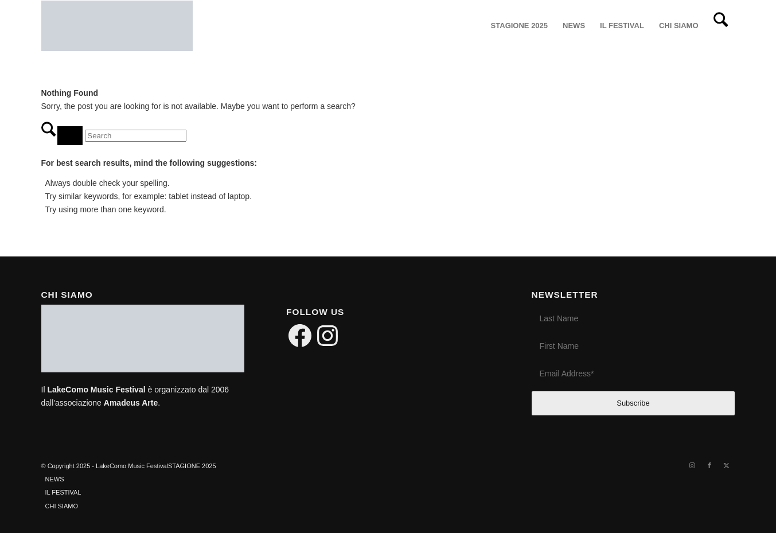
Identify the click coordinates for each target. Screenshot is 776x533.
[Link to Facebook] (709, 465)
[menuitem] (519, 26)
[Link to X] (726, 465)
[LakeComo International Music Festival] (117, 26)
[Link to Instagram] (692, 465)
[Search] (720, 26)
